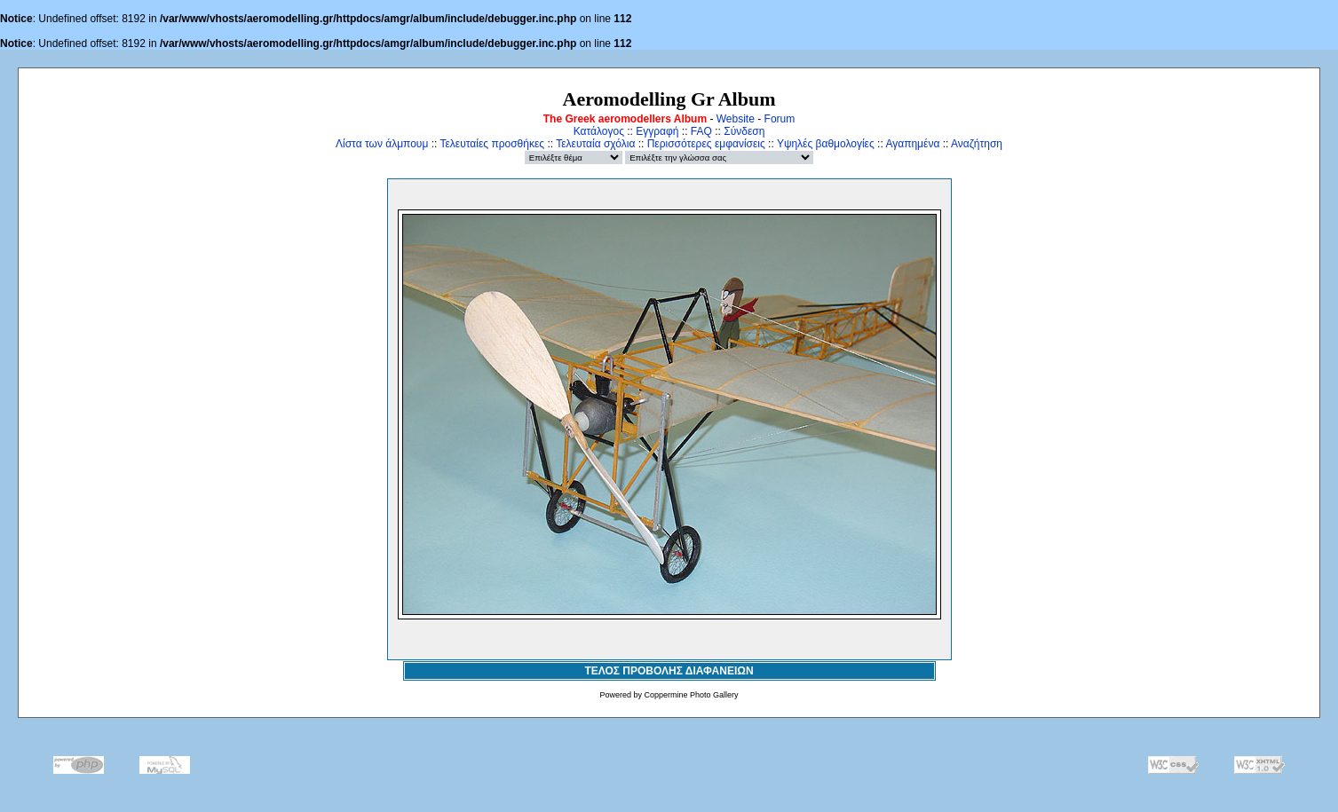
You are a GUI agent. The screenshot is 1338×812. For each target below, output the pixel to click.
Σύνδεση (744, 131)
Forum (780, 119)
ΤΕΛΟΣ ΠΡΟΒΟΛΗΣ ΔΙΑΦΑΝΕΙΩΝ (668, 671)
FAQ (701, 131)
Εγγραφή (657, 131)
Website (736, 119)
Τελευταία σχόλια (595, 144)
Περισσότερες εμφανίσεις (706, 144)
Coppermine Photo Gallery (691, 694)
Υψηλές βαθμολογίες (826, 144)
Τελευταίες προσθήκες (491, 144)
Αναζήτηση (976, 144)
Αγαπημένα (912, 144)
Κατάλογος (599, 131)
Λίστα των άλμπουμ (382, 144)
